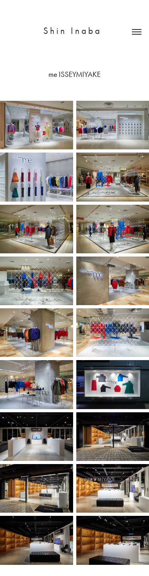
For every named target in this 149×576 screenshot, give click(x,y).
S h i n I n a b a (74, 30)
